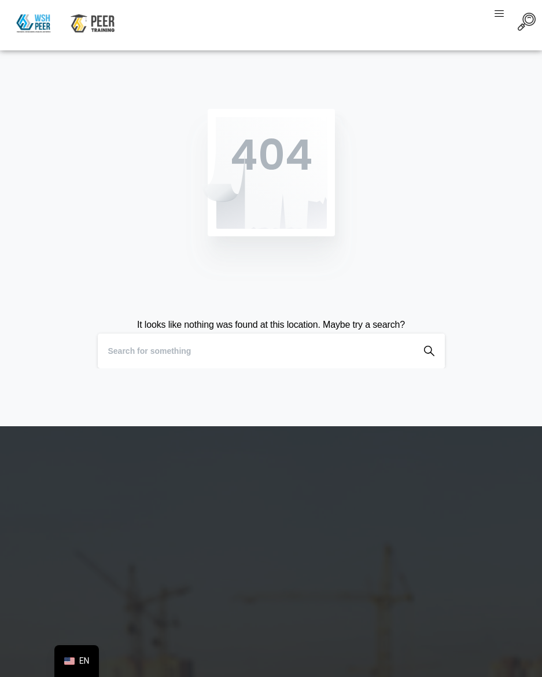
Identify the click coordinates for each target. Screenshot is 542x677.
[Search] (256, 351)
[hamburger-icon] (499, 15)
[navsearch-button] (527, 23)
